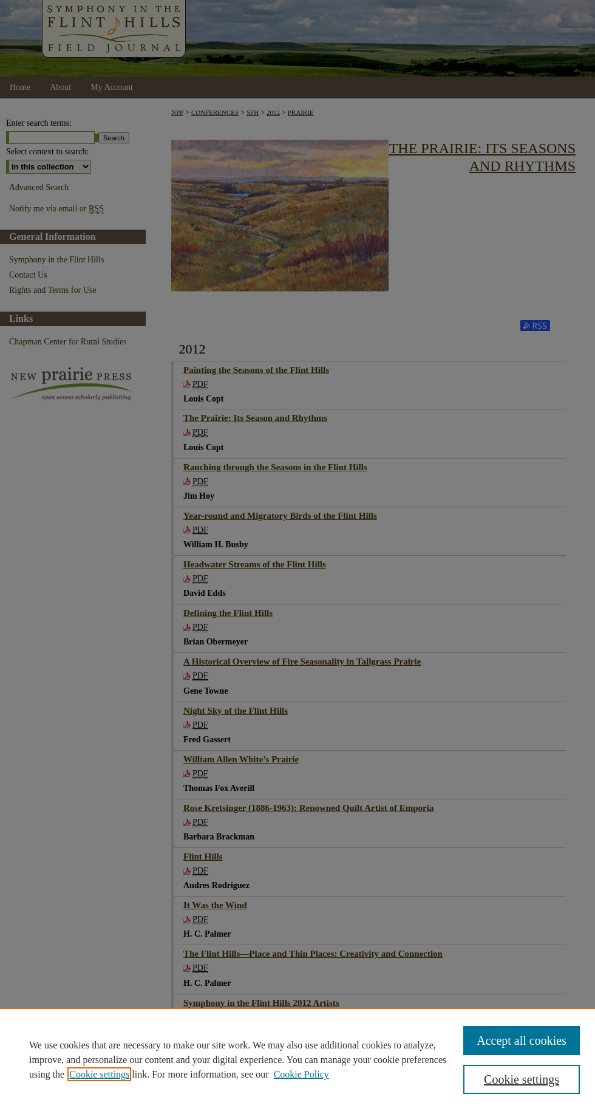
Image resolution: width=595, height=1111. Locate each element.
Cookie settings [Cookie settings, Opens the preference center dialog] (521, 1079)
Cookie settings (99, 1074)
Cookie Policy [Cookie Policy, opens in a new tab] (301, 1074)
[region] (297, 1059)
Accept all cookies (521, 1040)
